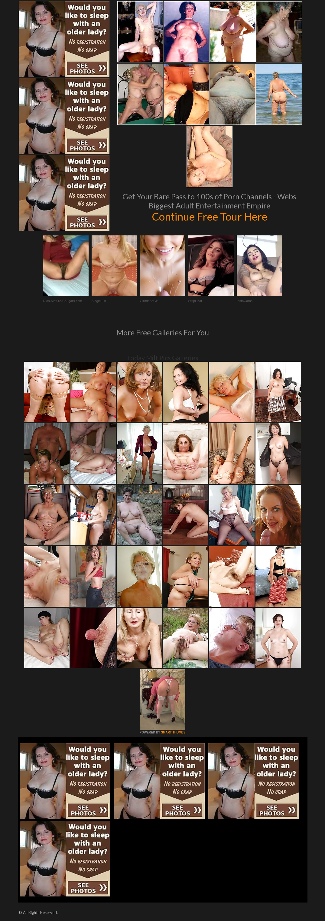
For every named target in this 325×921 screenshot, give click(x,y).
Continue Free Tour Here (209, 216)
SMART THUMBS (173, 732)
